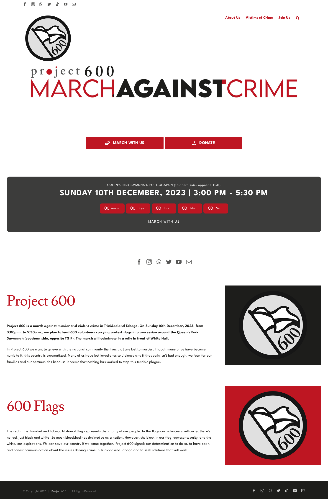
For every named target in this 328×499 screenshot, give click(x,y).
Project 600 (59, 491)
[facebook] (139, 262)
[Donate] (203, 143)
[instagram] (149, 262)
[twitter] (169, 262)
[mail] (189, 262)
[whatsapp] (158, 262)
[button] (297, 18)
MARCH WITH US (164, 222)
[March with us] (124, 143)
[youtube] (179, 262)
